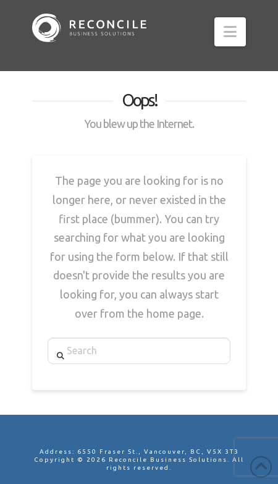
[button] (230, 31)
